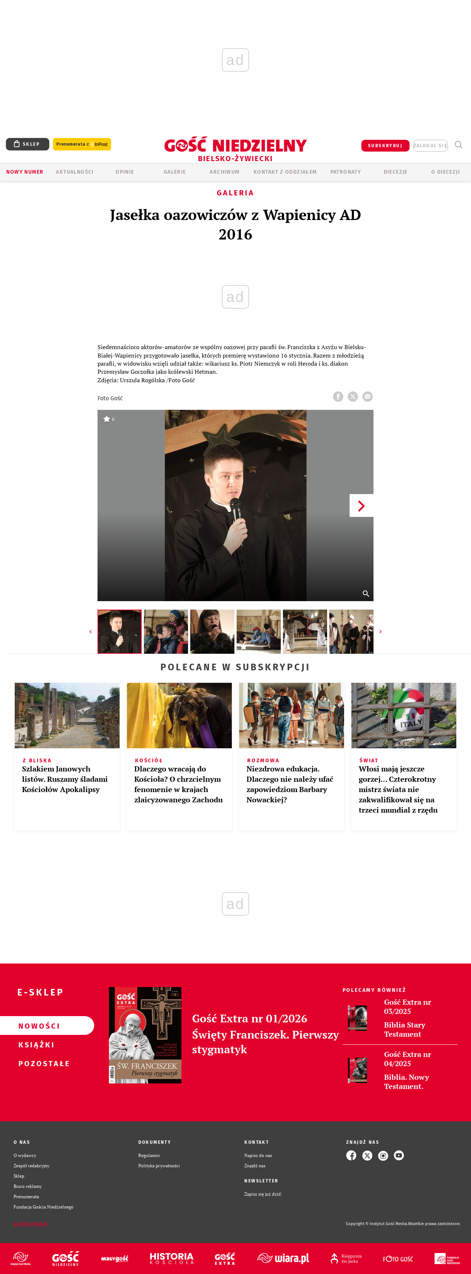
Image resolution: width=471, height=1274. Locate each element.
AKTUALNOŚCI (74, 172)
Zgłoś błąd (30, 1224)
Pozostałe (35, 1063)
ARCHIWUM (225, 172)
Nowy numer (24, 172)
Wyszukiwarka (458, 145)
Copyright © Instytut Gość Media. (377, 1223)
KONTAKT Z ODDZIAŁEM (285, 172)
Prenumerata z (82, 144)
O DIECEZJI (445, 172)
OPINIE (125, 172)
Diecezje (396, 172)
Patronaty (345, 172)
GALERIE (175, 172)
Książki (35, 1044)
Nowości (35, 1026)
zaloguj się (430, 145)
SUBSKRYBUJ (385, 145)
